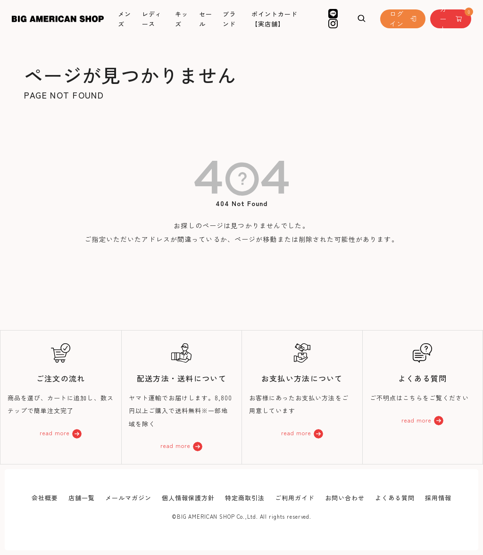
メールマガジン (128, 497)
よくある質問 (395, 497)
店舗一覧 (81, 497)
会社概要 (45, 497)
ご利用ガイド (295, 497)
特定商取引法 (245, 497)
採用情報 (438, 497)
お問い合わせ (345, 497)
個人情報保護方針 (188, 497)
